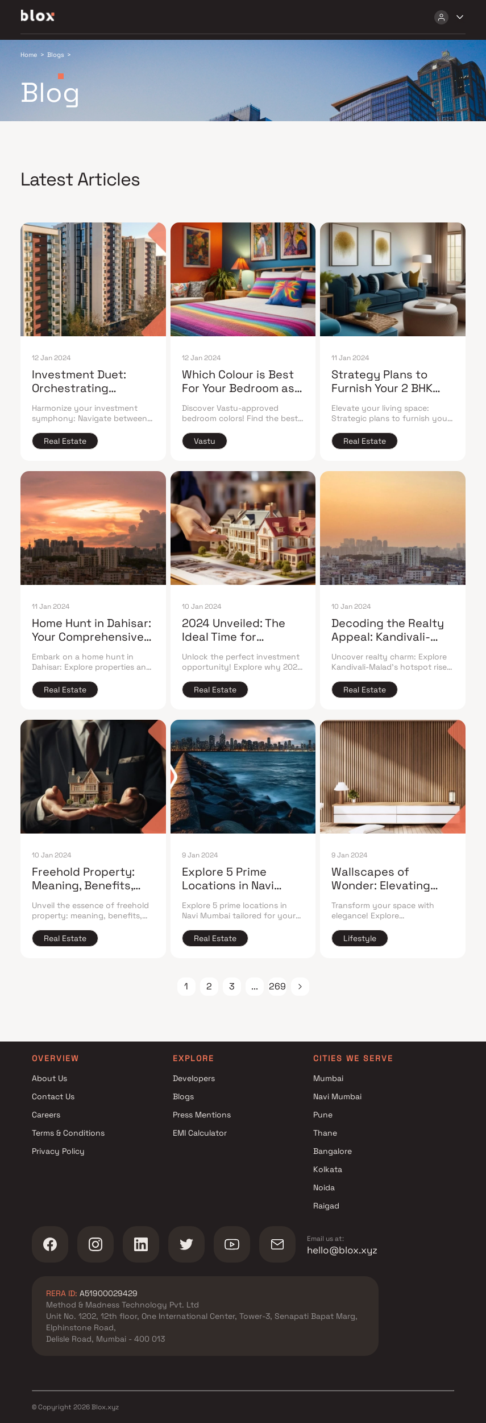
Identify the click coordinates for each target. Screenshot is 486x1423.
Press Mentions (202, 1114)
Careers (46, 1114)
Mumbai (328, 1078)
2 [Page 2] (209, 986)
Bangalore (332, 1151)
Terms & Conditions (68, 1133)
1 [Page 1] (186, 986)
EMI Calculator (200, 1133)
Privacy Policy (58, 1151)
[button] (300, 986)
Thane (325, 1133)
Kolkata (327, 1169)
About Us (49, 1078)
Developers (194, 1078)
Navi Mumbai (337, 1096)
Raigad (326, 1206)
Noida (324, 1187)
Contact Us (53, 1096)
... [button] (254, 986)
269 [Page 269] (277, 986)
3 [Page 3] (232, 986)
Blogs (183, 1096)
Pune (323, 1114)
